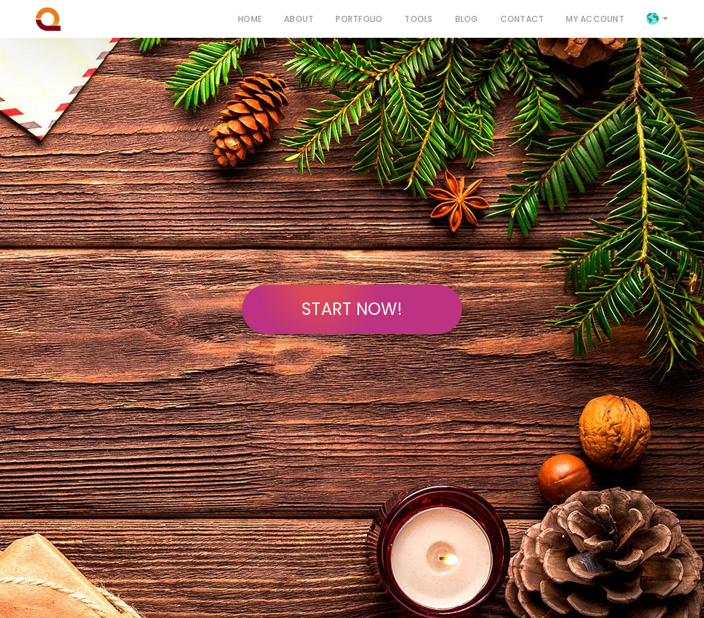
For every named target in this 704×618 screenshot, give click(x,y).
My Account (595, 18)
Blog (466, 18)
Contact (522, 18)
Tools (418, 18)
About (299, 18)
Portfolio (359, 18)
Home (250, 18)
